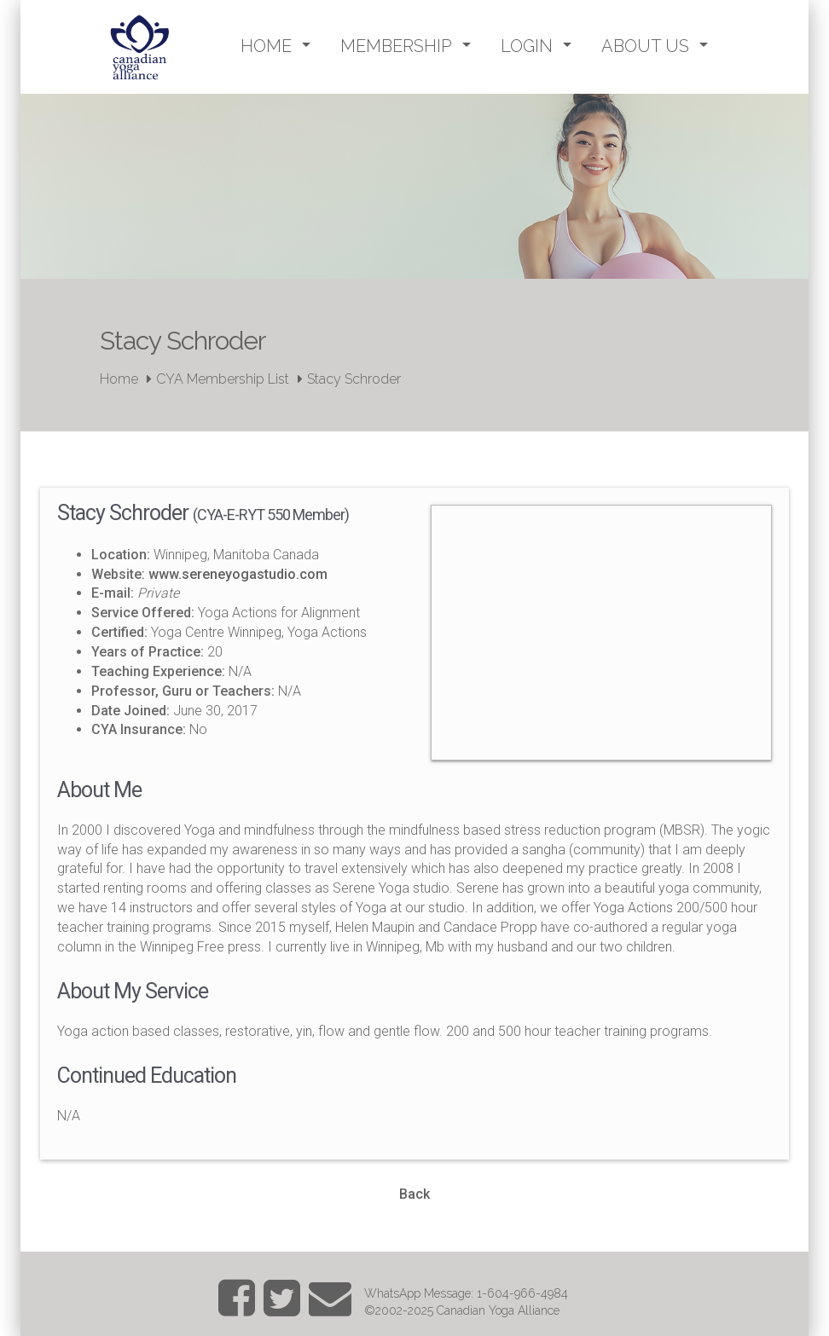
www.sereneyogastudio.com (238, 574)
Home (119, 379)
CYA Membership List (222, 379)
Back (414, 1194)
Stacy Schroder (354, 379)
